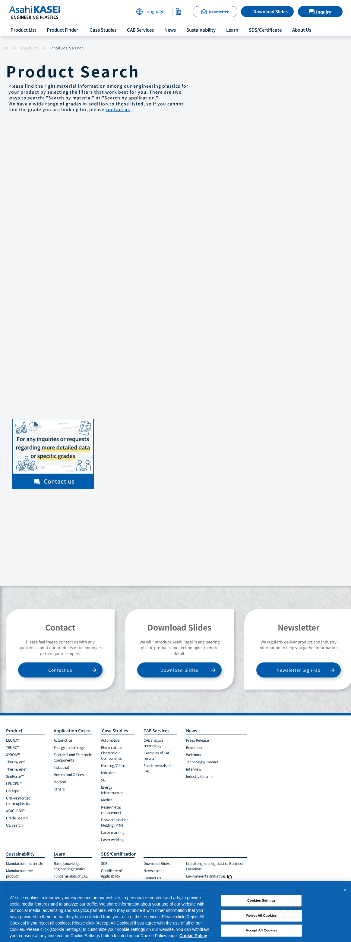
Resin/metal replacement (111, 809)
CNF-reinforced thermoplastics (18, 800)
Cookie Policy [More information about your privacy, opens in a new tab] (193, 935)
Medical (60, 781)
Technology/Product (202, 761)
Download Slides (270, 11)
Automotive (63, 740)
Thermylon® (15, 761)
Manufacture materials (24, 863)
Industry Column (199, 776)
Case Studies (102, 30)
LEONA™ (13, 740)
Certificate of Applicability (111, 873)
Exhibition (193, 747)
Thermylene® (16, 768)
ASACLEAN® (15, 810)
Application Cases (72, 731)
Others (59, 788)
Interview (193, 768)
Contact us (60, 670)
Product (29, 47)
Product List (23, 30)
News (170, 30)
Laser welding (112, 839)
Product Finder (62, 30)
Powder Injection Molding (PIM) (114, 822)
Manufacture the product (19, 873)
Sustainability (201, 30)
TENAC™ (13, 747)
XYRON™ (13, 754)
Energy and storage (69, 747)
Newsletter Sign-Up (299, 670)
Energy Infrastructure (112, 789)
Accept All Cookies (261, 930)
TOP (4, 47)
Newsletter (153, 870)
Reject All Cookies (261, 915)
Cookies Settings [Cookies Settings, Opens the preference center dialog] (261, 900)
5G (103, 779)
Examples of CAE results (157, 755)
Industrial (61, 767)
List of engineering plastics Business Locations (215, 866)
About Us (301, 30)
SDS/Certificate (265, 30)
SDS (104, 863)
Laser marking (112, 832)
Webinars (193, 754)
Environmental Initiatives (209, 875)
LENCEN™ (14, 783)
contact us (118, 109)
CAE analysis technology (153, 742)
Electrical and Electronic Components (73, 757)
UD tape (12, 790)
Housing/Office (113, 765)
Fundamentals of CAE (157, 768)
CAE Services (140, 30)
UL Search (14, 825)
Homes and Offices (69, 774)
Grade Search (17, 817)
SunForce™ (15, 776)
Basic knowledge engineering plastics (70, 866)
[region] (175, 911)
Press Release (197, 740)
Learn (232, 30)
